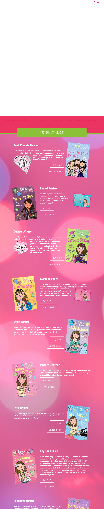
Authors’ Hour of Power (52, 22)
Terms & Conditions (62, 504)
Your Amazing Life (56, 17)
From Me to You (39, 17)
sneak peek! (55, 68)
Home (7, 17)
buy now (57, 61)
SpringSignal (89, 504)
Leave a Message (90, 17)
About (15, 17)
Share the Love (73, 17)
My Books (24, 17)
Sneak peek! (48, 111)
